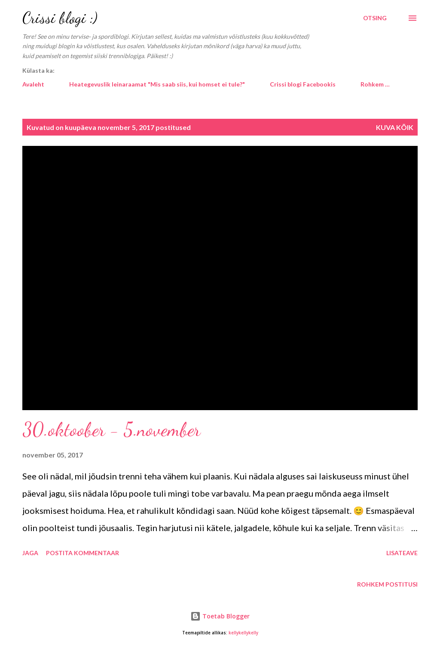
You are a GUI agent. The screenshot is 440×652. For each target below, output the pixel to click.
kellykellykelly (243, 633)
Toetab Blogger (220, 616)
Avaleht (33, 84)
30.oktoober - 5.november (111, 429)
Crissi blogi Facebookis (303, 84)
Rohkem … (375, 84)
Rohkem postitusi (387, 584)
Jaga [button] (30, 552)
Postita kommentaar (82, 552)
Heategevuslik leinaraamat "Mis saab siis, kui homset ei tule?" (157, 84)
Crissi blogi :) (60, 18)
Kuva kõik (394, 127)
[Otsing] (375, 18)
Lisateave (402, 552)
